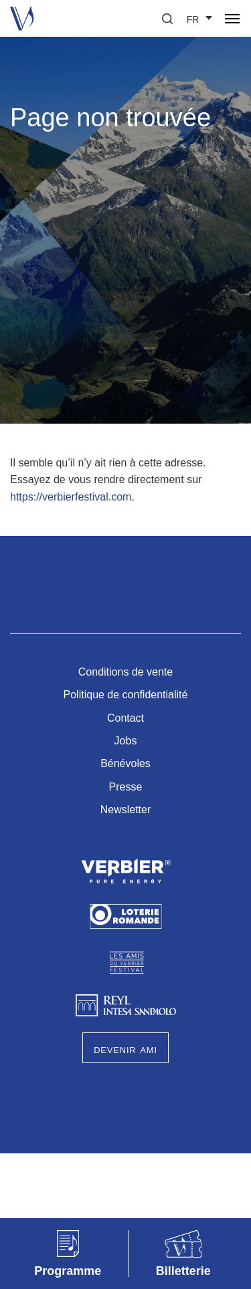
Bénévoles (125, 763)
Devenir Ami (125, 1049)
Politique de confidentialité (126, 694)
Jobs (125, 740)
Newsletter (125, 809)
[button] (167, 18)
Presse (126, 787)
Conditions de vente (125, 672)
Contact (125, 718)
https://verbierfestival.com (70, 497)
